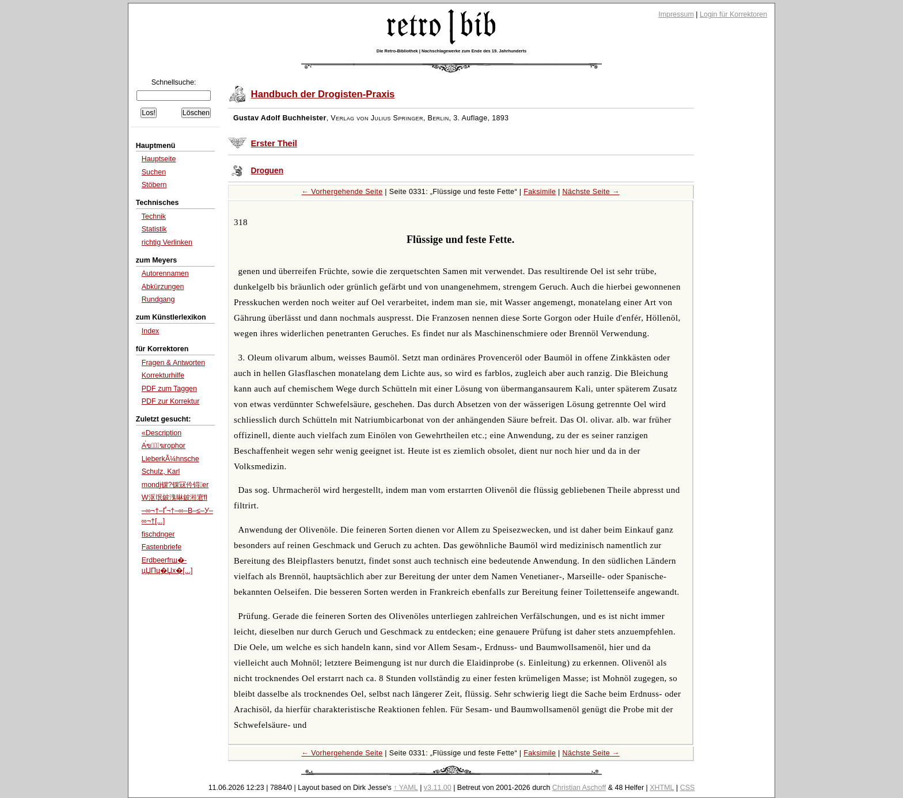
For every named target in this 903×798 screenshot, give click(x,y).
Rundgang (158, 299)
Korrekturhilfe (163, 375)
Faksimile (539, 192)
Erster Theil (274, 143)
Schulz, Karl (161, 472)
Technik (154, 216)
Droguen (267, 170)
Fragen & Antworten (173, 363)
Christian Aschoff (579, 788)
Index (151, 331)
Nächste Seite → (591, 192)
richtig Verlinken (167, 242)
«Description (161, 433)
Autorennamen (165, 273)
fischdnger (158, 534)
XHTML (662, 788)
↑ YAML (405, 788)
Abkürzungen (163, 287)
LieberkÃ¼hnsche (170, 459)
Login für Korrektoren (733, 14)
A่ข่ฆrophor (163, 446)
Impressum (676, 14)
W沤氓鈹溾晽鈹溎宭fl (174, 497)
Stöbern (154, 185)
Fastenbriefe (161, 547)
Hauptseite (159, 159)
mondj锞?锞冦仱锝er (175, 485)
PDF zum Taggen (169, 389)
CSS (687, 788)
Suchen (154, 172)
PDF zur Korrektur (171, 401)
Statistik (154, 229)
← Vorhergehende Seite (342, 192)
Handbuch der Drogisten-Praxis (323, 94)
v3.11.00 (437, 788)
